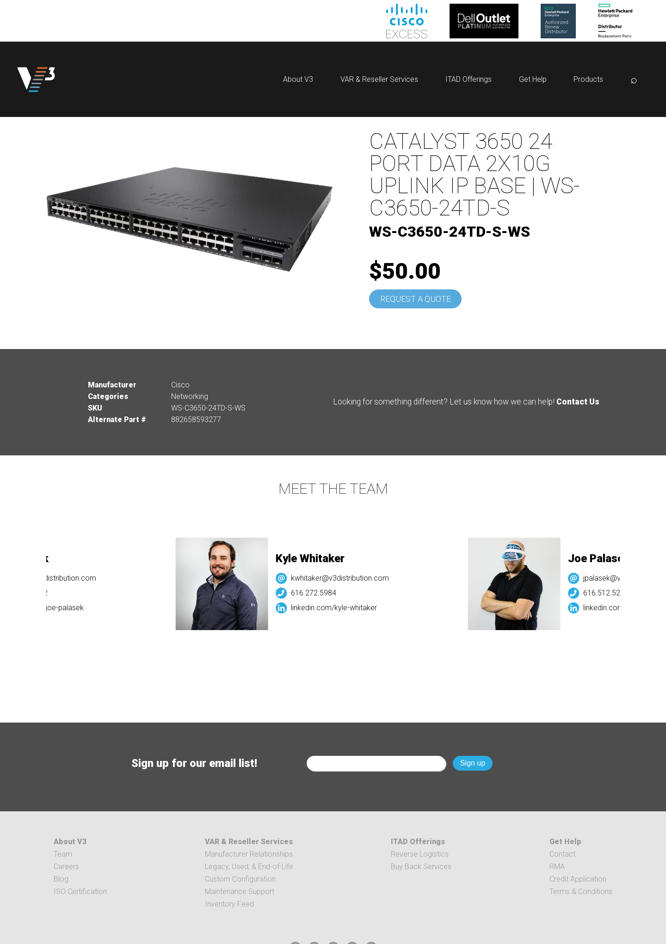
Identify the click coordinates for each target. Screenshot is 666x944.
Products (588, 79)
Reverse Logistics (420, 854)
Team (63, 854)
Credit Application (577, 879)
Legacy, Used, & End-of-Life (249, 866)
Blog (61, 879)
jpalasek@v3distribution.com (55, 578)
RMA (557, 866)
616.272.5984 (318, 592)
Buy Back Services (421, 866)
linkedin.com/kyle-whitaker (339, 607)
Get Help (533, 79)
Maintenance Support (239, 891)
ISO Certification (80, 891)
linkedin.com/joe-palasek (48, 607)
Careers (66, 866)
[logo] (36, 79)
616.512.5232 (611, 592)
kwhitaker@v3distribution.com (345, 578)
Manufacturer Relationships (249, 854)
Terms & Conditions (580, 891)
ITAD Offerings (468, 79)
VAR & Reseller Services (379, 79)
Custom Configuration (240, 879)
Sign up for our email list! (194, 763)
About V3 (298, 79)
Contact (562, 854)
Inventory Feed (229, 904)
